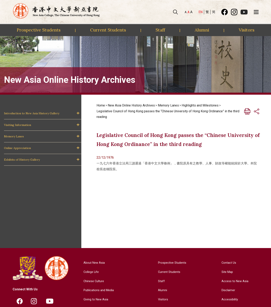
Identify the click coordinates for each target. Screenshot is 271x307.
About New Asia (93, 262)
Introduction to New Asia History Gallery (31, 113)
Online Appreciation (17, 148)
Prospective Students (38, 30)
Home (101, 105)
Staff (160, 30)
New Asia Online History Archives (131, 105)
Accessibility (229, 299)
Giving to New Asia (95, 299)
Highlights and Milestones (200, 105)
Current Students (108, 30)
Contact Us (228, 262)
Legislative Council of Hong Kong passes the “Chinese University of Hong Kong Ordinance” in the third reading (168, 114)
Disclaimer (227, 290)
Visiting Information (17, 125)
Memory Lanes (14, 136)
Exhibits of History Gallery (22, 159)
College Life (90, 272)
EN (200, 12)
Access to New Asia (234, 281)
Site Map (226, 272)
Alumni (202, 30)
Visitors (246, 30)
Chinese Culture (93, 281)
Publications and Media (98, 290)
